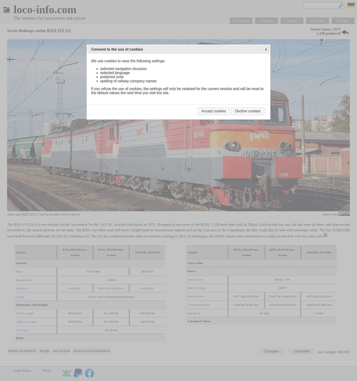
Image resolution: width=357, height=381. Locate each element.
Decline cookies (248, 111)
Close (266, 49)
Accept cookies (213, 111)
